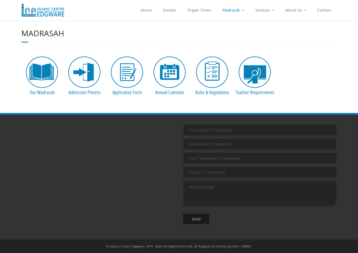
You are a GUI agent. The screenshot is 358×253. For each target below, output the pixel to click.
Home (146, 10)
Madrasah (231, 10)
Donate (169, 10)
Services (262, 10)
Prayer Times (199, 10)
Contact (324, 10)
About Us (293, 10)
